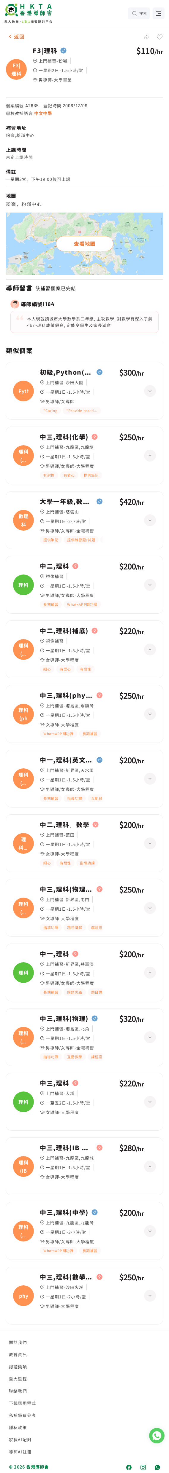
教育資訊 (18, 1354)
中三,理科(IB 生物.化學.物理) (67, 1148)
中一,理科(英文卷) (67, 760)
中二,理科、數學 (64, 825)
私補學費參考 (22, 1415)
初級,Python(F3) (67, 372)
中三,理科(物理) (64, 1018)
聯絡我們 (18, 1391)
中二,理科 (54, 566)
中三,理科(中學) (64, 1212)
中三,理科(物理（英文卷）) (67, 889)
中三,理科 (54, 1083)
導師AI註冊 (20, 1452)
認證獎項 (18, 1367)
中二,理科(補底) (64, 631)
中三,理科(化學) (64, 437)
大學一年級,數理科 (67, 501)
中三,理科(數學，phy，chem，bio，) (67, 1277)
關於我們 (18, 1342)
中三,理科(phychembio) (67, 695)
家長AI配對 (20, 1439)
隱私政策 (18, 1427)
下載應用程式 (22, 1403)
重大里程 (18, 1379)
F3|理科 (45, 51)
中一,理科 (54, 954)
